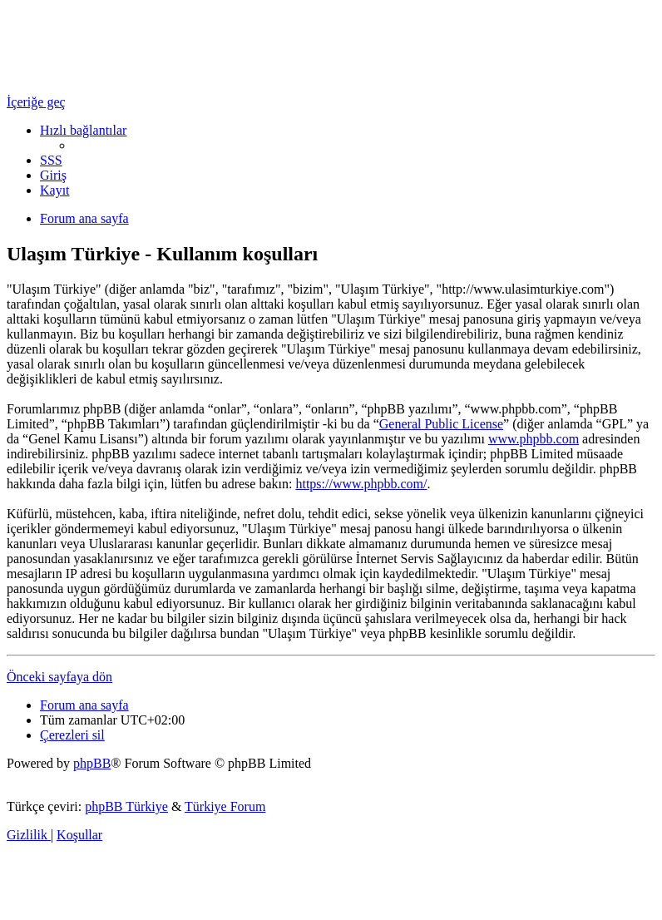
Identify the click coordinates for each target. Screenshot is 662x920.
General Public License (441, 424)
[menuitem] (51, 160)
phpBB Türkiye (126, 806)
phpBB (92, 763)
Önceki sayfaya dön (59, 677)
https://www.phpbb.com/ (361, 484)
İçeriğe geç (36, 102)
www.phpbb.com (533, 439)
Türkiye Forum (225, 806)
